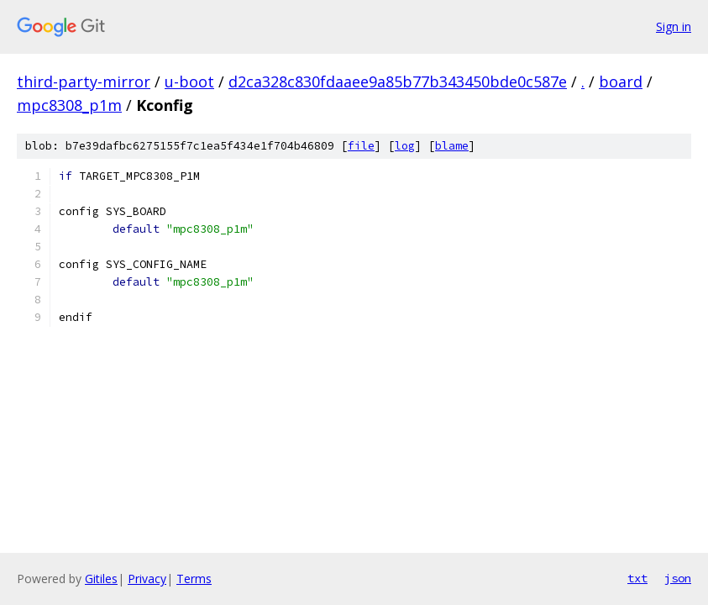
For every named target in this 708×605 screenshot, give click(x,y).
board (620, 81)
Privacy (147, 579)
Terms (194, 579)
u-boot (189, 81)
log (405, 146)
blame (452, 146)
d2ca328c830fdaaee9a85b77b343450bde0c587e (397, 81)
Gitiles (101, 579)
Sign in (673, 26)
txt (637, 578)
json (677, 578)
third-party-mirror (83, 81)
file (361, 146)
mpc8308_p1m (69, 105)
